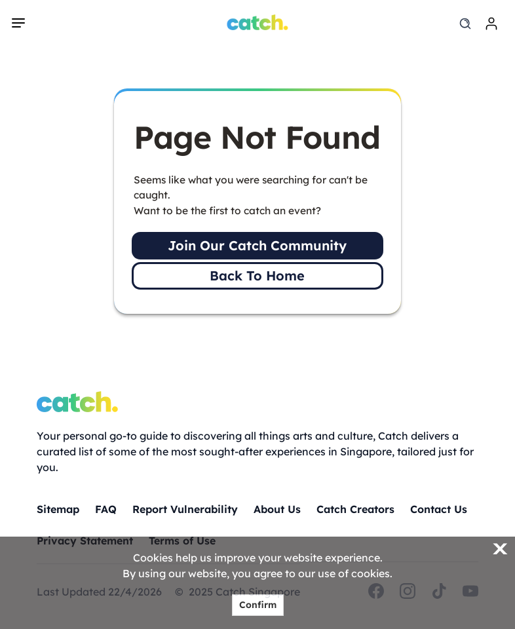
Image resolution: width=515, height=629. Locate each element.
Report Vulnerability (185, 509)
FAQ (106, 509)
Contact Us (438, 509)
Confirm (258, 605)
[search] (465, 23)
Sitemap (58, 509)
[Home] (257, 22)
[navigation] (18, 23)
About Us (277, 509)
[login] (491, 23)
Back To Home (257, 275)
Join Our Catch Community (257, 245)
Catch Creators (355, 509)
